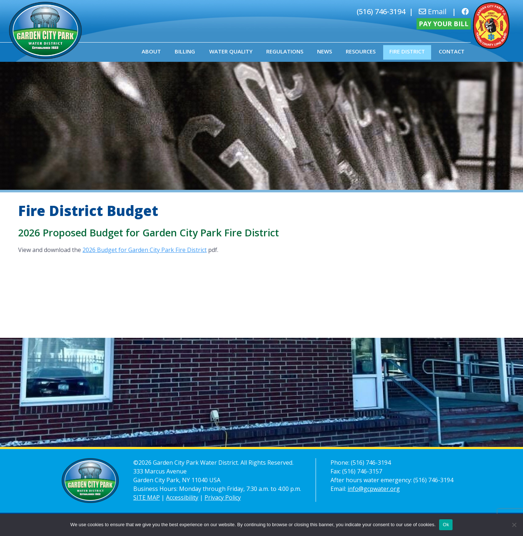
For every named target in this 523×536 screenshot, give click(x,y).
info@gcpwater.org (374, 489)
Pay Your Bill (444, 23)
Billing (185, 51)
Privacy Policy (222, 497)
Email (432, 11)
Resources (361, 51)
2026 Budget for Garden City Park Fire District (144, 250)
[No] (514, 524)
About (151, 51)
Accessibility (182, 497)
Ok (446, 524)
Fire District (407, 51)
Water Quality (230, 51)
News (324, 51)
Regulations (284, 51)
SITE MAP (146, 497)
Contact (452, 51)
